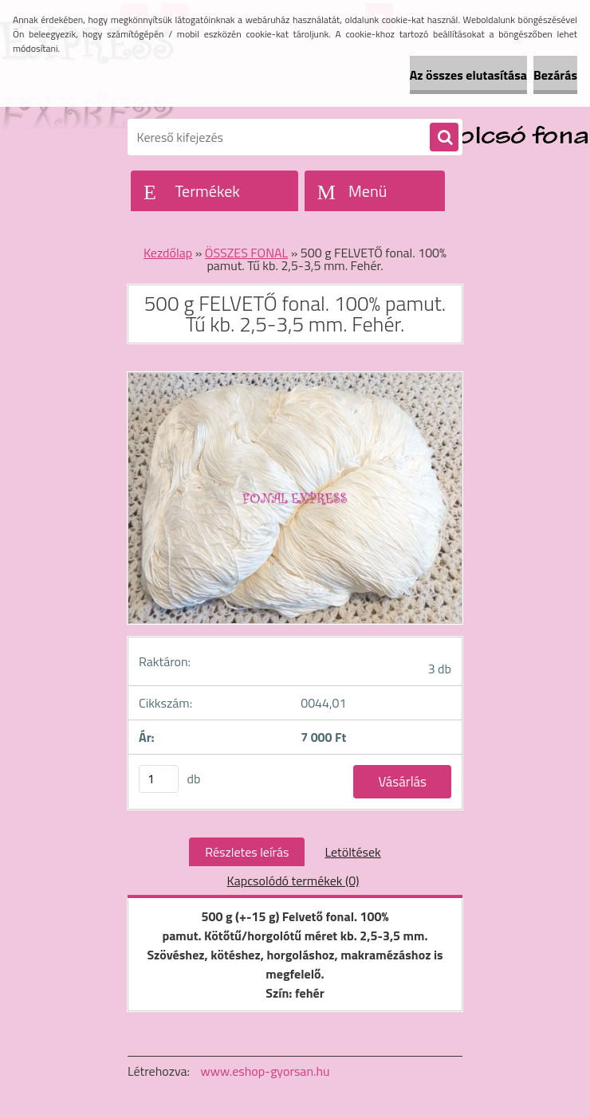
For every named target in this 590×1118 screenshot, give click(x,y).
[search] (444, 138)
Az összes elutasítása (468, 74)
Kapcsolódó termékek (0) (293, 880)
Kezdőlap (168, 252)
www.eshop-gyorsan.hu (265, 1071)
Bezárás (555, 74)
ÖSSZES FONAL (246, 252)
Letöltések (352, 851)
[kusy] (159, 779)
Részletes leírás (247, 851)
